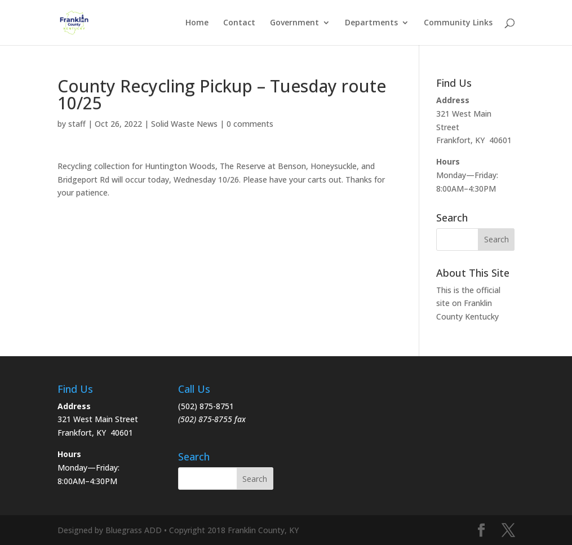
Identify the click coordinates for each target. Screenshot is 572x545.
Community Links (458, 23)
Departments (371, 23)
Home (197, 23)
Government (294, 23)
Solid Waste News (184, 123)
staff (77, 123)
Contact (239, 23)
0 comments (250, 123)
